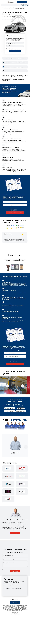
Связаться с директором (15, 533)
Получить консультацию (15, 51)
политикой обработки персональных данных (13, 210)
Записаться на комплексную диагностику (15, 212)
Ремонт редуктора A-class (8, 8)
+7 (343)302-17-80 (25, 5)
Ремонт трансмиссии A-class (19, 7)
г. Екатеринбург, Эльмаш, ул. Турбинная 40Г (13, 588)
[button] (26, 240)
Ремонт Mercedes (5, 7)
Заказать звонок (21, 1)
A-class (11, 7)
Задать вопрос (15, 571)
